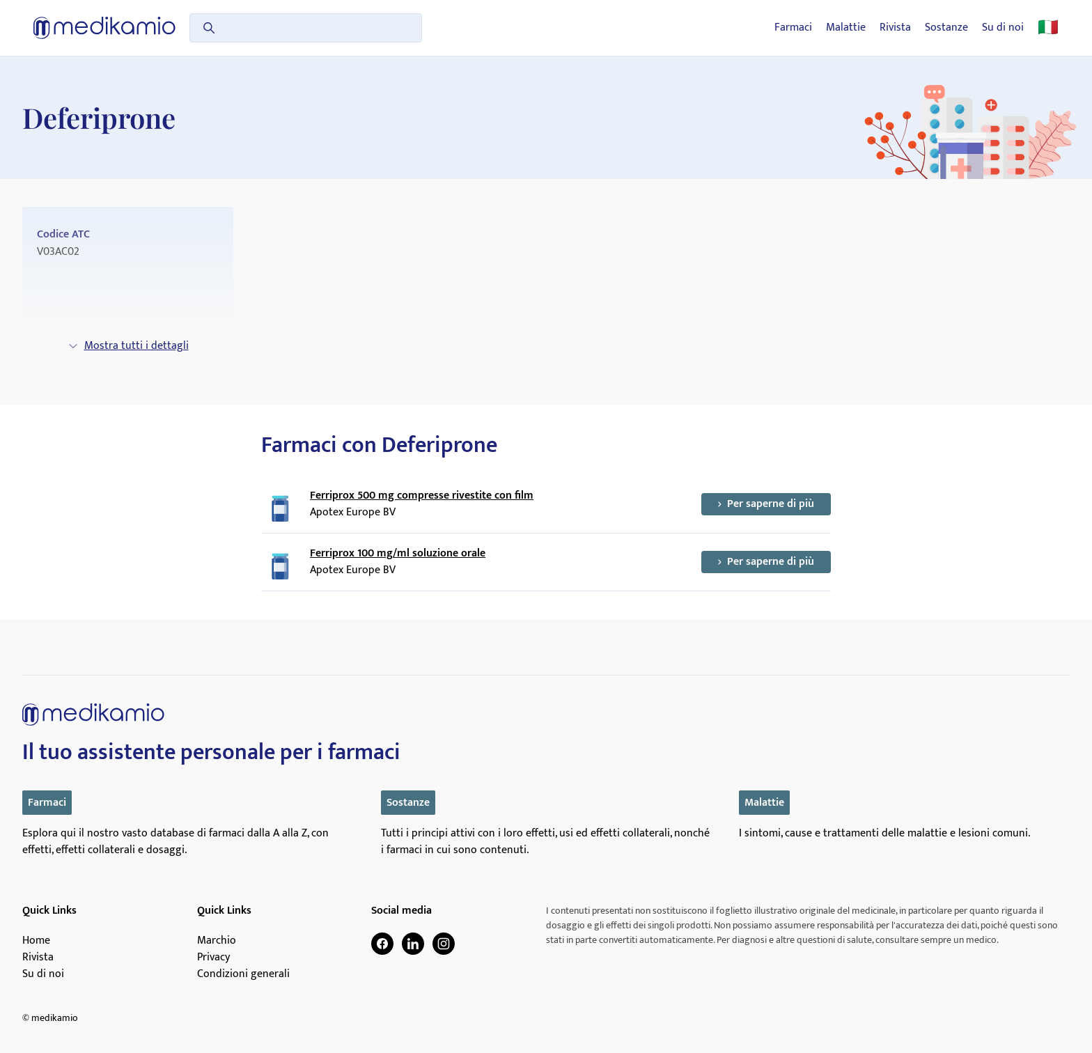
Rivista (895, 28)
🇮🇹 (1048, 28)
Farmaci (793, 28)
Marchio (216, 941)
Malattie (846, 28)
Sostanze (946, 28)
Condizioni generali (243, 974)
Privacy (213, 957)
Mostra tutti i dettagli (128, 345)
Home (36, 941)
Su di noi (1003, 28)
